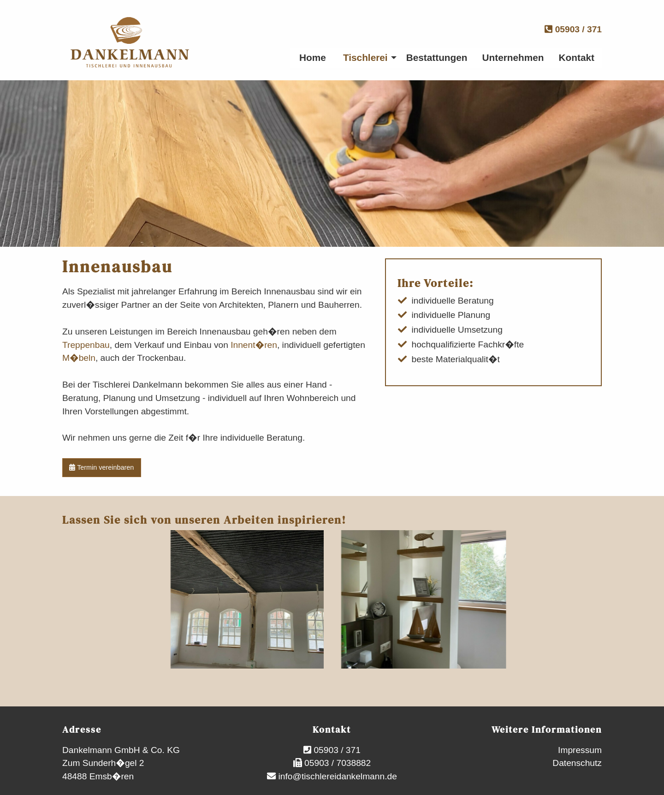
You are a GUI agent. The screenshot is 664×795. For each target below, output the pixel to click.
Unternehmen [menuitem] (513, 57)
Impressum (580, 750)
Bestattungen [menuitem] (437, 57)
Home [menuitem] (312, 57)
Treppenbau (86, 345)
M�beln (78, 358)
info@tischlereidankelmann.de (336, 776)
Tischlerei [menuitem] (365, 57)
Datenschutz (577, 763)
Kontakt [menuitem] (576, 57)
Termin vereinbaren (101, 467)
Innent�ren (254, 345)
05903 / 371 (573, 29)
